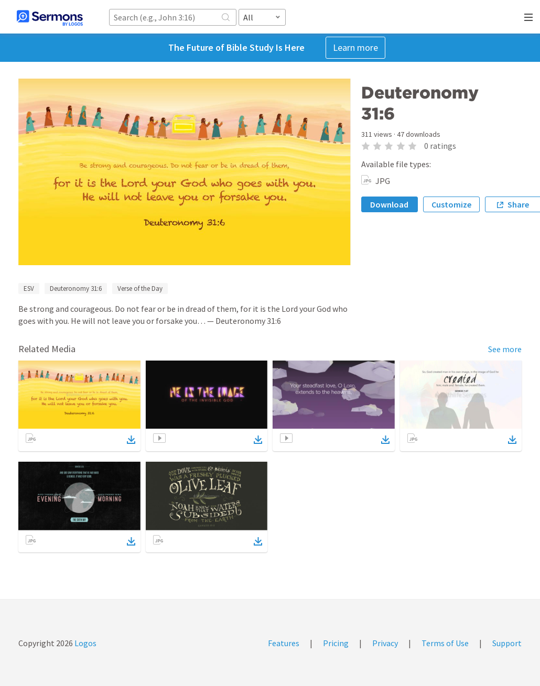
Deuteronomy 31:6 (76, 288)
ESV (29, 288)
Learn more (355, 47)
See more (505, 349)
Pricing (336, 643)
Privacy (385, 643)
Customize (451, 204)
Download (389, 204)
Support (507, 643)
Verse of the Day (140, 288)
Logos (84, 643)
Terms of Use (445, 643)
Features (283, 643)
